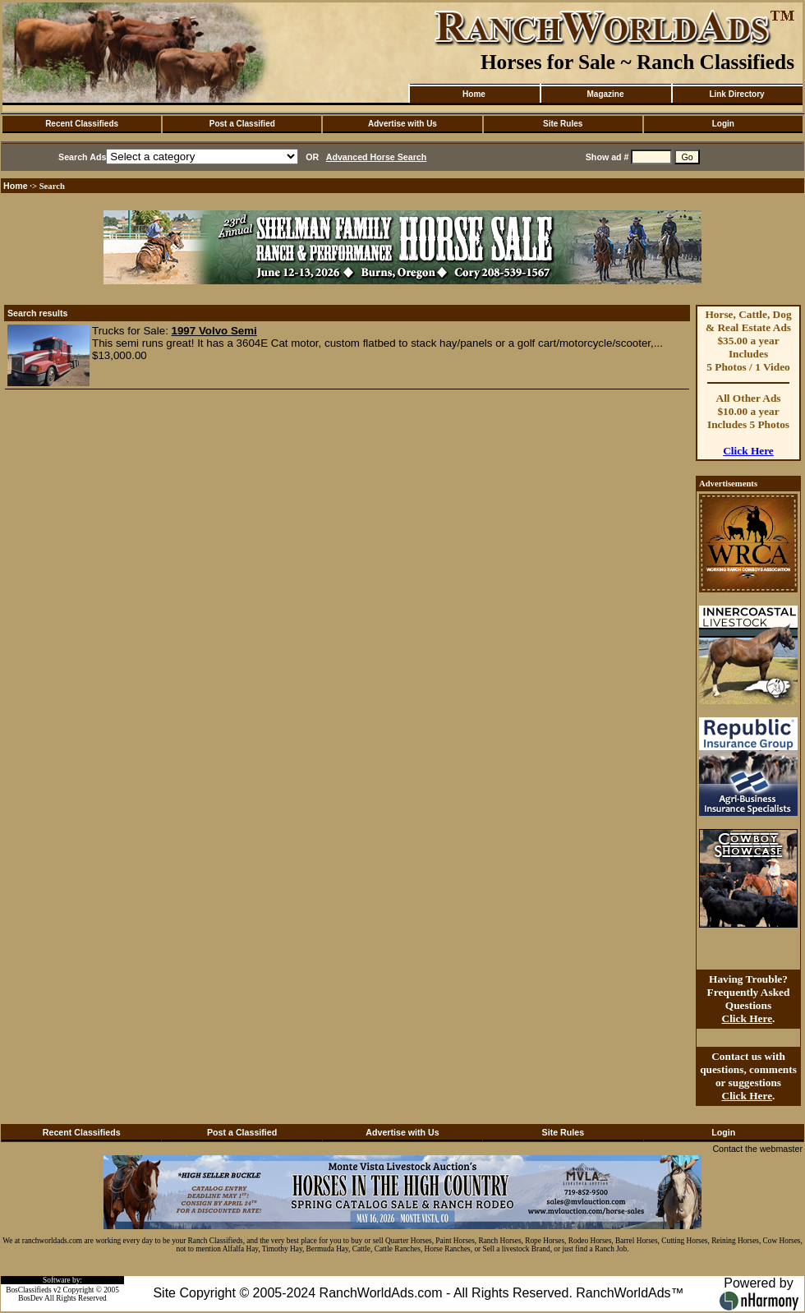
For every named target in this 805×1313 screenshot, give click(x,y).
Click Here (748, 451)
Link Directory (736, 94)
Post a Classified (242, 123)
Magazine (604, 94)
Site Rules (562, 123)
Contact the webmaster (757, 1149)
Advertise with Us (402, 123)
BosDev (30, 1298)
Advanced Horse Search (376, 157)
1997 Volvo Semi (214, 331)
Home (473, 94)
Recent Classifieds (81, 123)
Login (723, 123)
